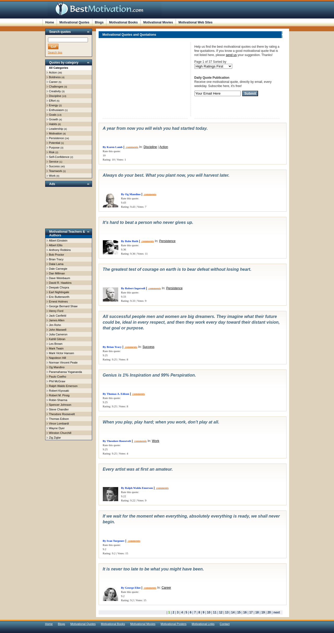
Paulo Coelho (57, 376)
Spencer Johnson (60, 404)
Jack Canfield (57, 315)
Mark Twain (56, 348)
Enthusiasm (56, 110)
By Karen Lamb (113, 147)
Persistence (56, 138)
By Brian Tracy (112, 346)
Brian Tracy (56, 259)
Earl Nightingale (59, 292)
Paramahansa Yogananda (65, 371)
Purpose (54, 147)
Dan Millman (57, 273)
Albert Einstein (58, 240)
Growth (53, 119)
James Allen (56, 320)
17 (251, 612)
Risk (52, 152)
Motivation (55, 133)
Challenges (56, 86)
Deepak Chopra (59, 287)
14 (233, 612)
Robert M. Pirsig (59, 395)
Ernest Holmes (58, 301)
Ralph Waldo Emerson (63, 386)
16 (245, 612)
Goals (53, 114)
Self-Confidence (59, 156)
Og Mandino (57, 367)
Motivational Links (203, 623)
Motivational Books (123, 22)
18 (257, 612)
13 (227, 612)
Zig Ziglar (55, 437)
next (276, 612)
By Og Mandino (131, 194)
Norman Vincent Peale (63, 362)
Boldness (55, 77)
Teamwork (55, 171)
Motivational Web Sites (195, 22)
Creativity (55, 91)
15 (239, 612)
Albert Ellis (56, 245)
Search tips (55, 52)
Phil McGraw (57, 381)
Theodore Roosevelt (62, 414)
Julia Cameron (58, 334)
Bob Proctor (56, 254)
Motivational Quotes (74, 22)
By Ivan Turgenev (114, 540)
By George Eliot (131, 587)
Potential (54, 142)
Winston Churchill (60, 432)
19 (263, 612)
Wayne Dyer (57, 428)
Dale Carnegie (58, 268)
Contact (225, 623)
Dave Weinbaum (59, 278)
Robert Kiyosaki (59, 390)
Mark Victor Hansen (61, 353)
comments (131, 147)
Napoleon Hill (57, 357)
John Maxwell (58, 329)
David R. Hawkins (60, 282)
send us (231, 55)
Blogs (99, 22)
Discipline (55, 95)
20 (269, 612)
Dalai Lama (56, 264)
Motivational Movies (158, 22)
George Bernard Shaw (63, 306)
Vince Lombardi (59, 423)
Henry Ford (56, 310)
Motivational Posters (174, 623)
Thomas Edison (59, 418)
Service (54, 161)
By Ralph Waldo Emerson (137, 487)
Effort (52, 100)
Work (52, 175)
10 (208, 612)
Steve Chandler (59, 409)
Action (53, 72)
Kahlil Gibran (57, 339)
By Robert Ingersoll (133, 288)
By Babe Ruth (129, 241)
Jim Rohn (55, 325)
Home (49, 22)
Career (53, 81)
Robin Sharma (58, 400)
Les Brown (56, 343)
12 (220, 612)
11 (214, 612)
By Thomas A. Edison (116, 393)
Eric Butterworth (59, 296)
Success (54, 166)
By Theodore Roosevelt (117, 441)
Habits (53, 124)
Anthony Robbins (60, 249)
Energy (53, 105)
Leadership (56, 128)
